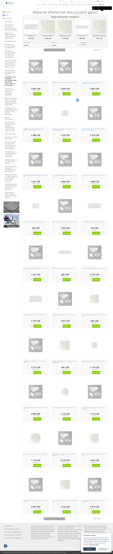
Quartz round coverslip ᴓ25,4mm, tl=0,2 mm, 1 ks (35, 454)
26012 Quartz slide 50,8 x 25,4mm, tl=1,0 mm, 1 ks (65, 222)
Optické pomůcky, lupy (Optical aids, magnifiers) (9, 72)
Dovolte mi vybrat (93, 544)
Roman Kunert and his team (16, 552)
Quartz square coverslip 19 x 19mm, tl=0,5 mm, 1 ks (94, 315)
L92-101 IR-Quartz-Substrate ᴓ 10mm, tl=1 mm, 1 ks (35, 176)
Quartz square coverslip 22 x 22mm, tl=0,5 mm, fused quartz (65, 361)
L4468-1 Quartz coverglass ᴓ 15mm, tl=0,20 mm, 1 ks (35, 83)
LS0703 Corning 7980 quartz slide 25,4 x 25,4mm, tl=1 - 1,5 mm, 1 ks (92, 83)
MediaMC (54, 552)
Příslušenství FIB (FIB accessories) (10, 138)
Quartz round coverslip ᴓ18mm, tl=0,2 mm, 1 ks (65, 407)
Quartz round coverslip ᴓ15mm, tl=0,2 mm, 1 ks (94, 361)
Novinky (8, 12)
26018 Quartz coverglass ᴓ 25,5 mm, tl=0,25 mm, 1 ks (93, 501)
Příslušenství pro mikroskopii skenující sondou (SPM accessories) (10, 154)
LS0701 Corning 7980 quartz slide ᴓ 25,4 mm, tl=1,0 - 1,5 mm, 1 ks (93, 129)
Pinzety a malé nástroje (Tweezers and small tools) (10, 46)
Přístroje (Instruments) (8, 118)
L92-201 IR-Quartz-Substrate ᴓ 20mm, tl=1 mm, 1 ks (65, 176)
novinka (84, 44)
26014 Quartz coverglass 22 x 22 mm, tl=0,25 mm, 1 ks (34, 501)
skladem (84, 42)
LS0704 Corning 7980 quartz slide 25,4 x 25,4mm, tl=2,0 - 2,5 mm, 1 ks (33, 129)
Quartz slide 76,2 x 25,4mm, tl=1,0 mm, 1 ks (64, 268)
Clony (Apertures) (9, 134)
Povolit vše (89, 549)
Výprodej (8, 18)
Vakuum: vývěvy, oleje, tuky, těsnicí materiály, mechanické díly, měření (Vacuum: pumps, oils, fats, (9, 126)
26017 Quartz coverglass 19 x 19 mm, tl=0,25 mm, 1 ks (64, 454)
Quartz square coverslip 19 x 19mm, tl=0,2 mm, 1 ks (94, 454)
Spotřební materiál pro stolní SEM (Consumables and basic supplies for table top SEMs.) (10, 145)
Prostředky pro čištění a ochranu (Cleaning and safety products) (10, 195)
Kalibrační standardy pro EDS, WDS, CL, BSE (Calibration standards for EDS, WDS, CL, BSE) (10, 64)
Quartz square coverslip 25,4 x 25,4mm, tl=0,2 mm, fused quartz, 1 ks (64, 129)
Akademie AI (47, 552)
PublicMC (33, 552)
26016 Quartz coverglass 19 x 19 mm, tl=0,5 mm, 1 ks (93, 408)
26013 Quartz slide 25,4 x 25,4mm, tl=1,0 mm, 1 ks (35, 269)
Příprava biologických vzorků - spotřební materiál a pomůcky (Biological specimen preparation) (10, 101)
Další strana (97, 50)
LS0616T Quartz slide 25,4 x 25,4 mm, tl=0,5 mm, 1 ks (34, 361)
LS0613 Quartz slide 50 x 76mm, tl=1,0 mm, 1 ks (94, 268)
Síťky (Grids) (8, 21)
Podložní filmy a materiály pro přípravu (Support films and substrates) (10, 27)
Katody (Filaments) (10, 41)
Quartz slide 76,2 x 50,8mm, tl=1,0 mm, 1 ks (34, 314)
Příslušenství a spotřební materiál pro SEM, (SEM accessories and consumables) (10, 54)
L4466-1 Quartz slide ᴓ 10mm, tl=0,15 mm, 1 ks (65, 82)
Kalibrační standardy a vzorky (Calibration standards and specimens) (10, 187)
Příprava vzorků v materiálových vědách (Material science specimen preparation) (11, 111)
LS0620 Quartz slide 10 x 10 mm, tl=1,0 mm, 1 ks (64, 315)
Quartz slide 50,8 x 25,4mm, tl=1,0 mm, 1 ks (93, 222)
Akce (7, 15)
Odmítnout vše (103, 549)
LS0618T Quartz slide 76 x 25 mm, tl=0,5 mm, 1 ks (35, 408)
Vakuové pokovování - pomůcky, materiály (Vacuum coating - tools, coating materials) (10, 178)
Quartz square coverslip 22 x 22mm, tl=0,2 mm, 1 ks (65, 501)
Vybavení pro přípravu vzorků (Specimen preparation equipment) (9, 92)
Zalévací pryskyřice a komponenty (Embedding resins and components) (10, 169)
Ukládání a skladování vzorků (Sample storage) (10, 161)
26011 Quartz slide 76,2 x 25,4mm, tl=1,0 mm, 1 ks (94, 176)
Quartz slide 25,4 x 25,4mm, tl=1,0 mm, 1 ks (34, 222)
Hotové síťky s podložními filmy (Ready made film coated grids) (9, 35)
